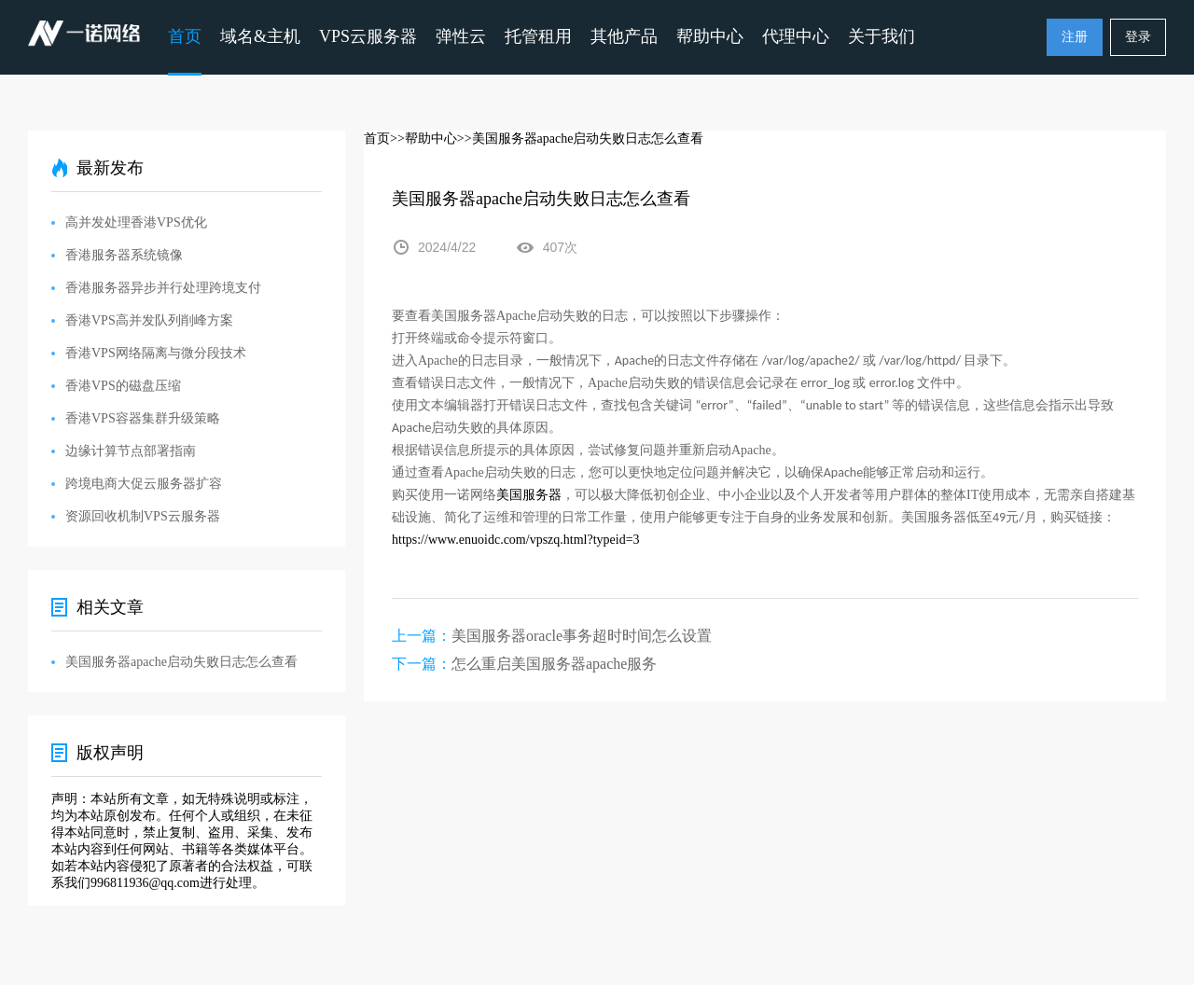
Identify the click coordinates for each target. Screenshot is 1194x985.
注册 (1075, 37)
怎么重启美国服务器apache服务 (554, 664)
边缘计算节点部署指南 (130, 451)
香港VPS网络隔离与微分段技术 (155, 353)
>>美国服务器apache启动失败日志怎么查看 (580, 139)
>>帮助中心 (423, 139)
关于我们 (881, 36)
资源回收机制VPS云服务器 (142, 516)
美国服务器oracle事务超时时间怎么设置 (581, 636)
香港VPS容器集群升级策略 (142, 418)
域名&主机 (260, 36)
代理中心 (795, 36)
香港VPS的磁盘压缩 (123, 386)
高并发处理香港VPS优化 (136, 222)
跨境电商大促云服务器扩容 (143, 484)
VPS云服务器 (368, 36)
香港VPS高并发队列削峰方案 (149, 320)
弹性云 (461, 36)
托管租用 (538, 36)
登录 (1138, 37)
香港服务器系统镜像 (124, 255)
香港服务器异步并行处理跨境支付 (163, 288)
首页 (184, 36)
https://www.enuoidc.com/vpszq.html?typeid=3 (516, 540)
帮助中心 (709, 36)
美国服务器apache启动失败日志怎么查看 (181, 662)
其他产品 (624, 36)
